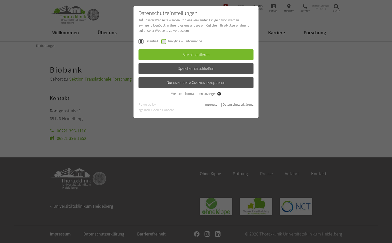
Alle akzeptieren (196, 54)
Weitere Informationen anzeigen (196, 93)
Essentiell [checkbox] (151, 41)
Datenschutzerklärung (238, 104)
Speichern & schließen (196, 68)
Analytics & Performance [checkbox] (185, 41)
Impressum (212, 104)
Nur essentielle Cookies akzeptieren (196, 82)
